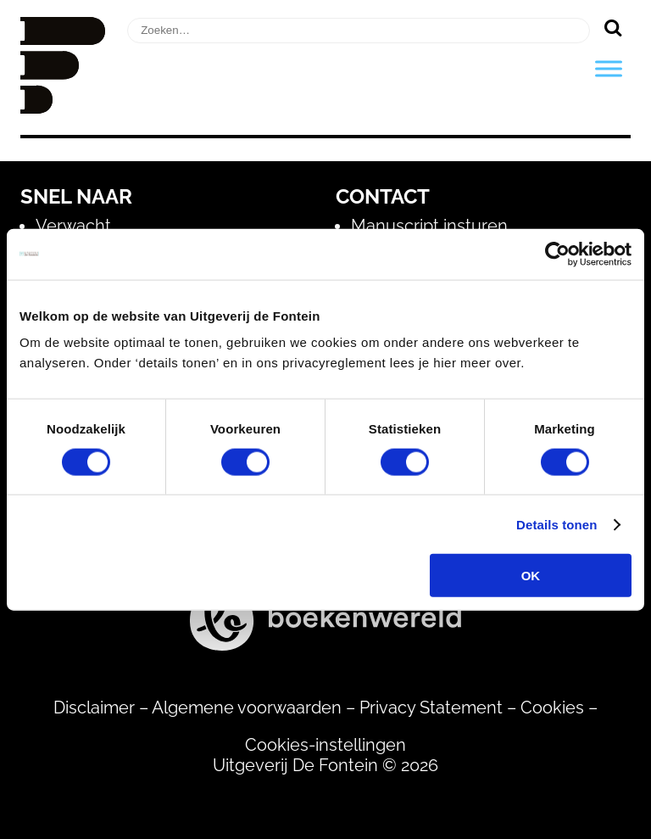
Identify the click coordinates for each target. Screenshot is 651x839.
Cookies (552, 707)
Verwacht (73, 225)
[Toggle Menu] (608, 68)
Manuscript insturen (429, 225)
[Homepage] (62, 108)
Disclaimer (94, 707)
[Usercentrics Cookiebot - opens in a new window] (557, 253)
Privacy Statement (431, 707)
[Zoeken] (612, 27)
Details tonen (556, 524)
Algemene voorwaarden (247, 707)
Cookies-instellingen (325, 745)
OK (531, 575)
